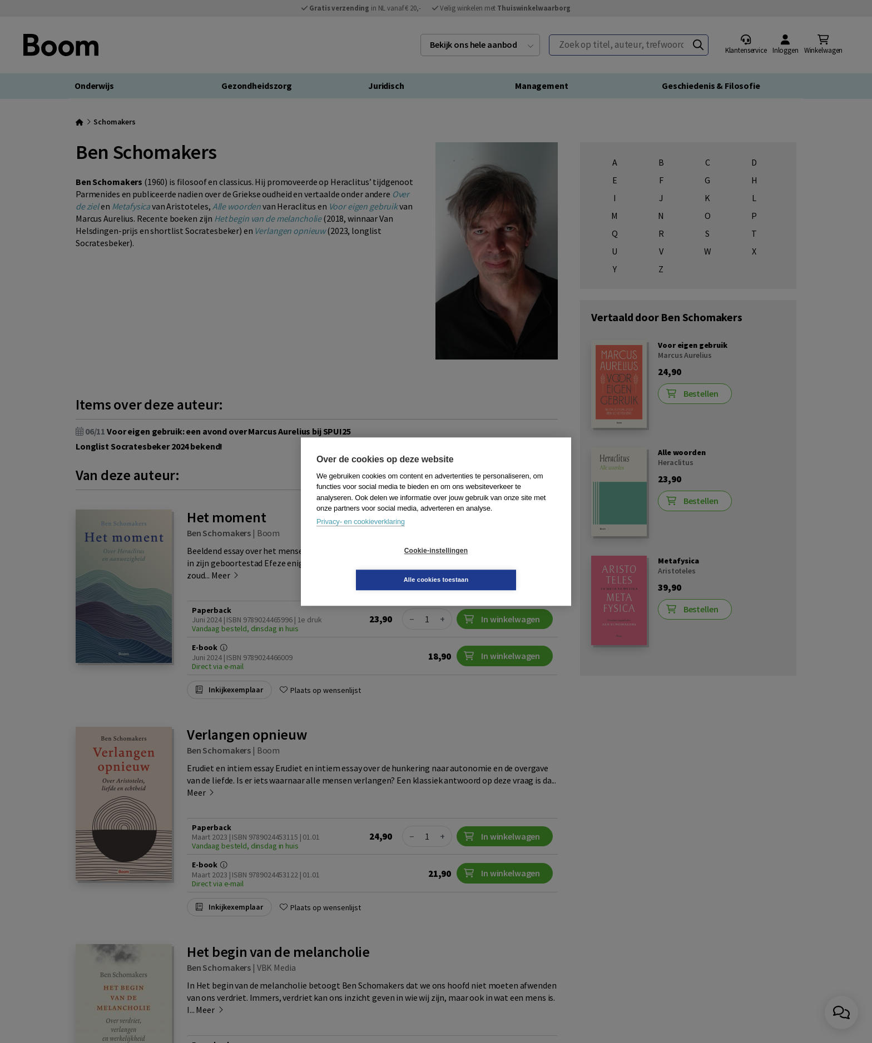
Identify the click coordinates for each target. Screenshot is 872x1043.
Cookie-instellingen (370, 565)
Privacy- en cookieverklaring (360, 536)
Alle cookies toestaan (502, 565)
